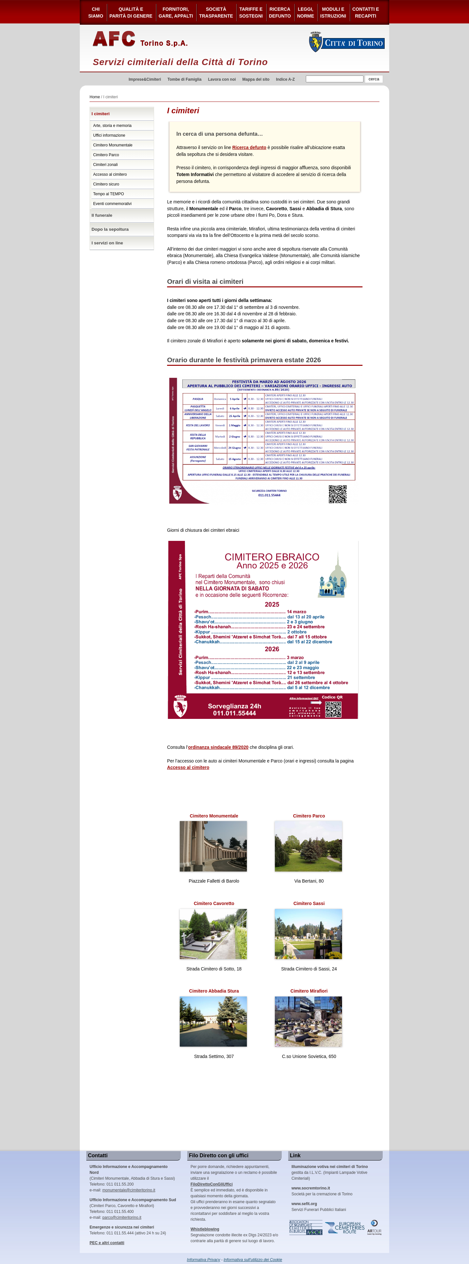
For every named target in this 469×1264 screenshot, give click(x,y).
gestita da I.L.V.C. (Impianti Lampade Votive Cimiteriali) (329, 1172)
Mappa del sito (255, 79)
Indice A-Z (285, 79)
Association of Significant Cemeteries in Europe (306, 1227)
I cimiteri (101, 113)
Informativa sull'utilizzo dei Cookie (253, 1259)
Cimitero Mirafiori (308, 1018)
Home (95, 97)
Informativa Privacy (203, 1259)
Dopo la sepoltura (110, 229)
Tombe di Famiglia (184, 79)
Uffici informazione (109, 135)
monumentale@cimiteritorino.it (128, 1190)
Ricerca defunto (280, 13)
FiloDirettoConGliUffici (212, 1184)
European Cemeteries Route (345, 1227)
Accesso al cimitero (110, 174)
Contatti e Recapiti (365, 13)
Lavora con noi (222, 79)
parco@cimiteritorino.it (121, 1217)
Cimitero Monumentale (113, 145)
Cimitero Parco (106, 155)
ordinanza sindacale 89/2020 (218, 747)
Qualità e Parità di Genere (130, 13)
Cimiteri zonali (105, 164)
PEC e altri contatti (107, 1243)
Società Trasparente (216, 13)
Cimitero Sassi (308, 930)
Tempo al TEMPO (108, 194)
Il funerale (102, 215)
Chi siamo (95, 13)
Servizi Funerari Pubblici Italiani (318, 1207)
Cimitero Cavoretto (213, 930)
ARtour (374, 1227)
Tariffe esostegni (251, 13)
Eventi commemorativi (112, 203)
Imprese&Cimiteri (145, 79)
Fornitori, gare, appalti (176, 13)
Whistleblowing (205, 1229)
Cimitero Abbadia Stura (213, 1018)
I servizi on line (107, 242)
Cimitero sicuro (106, 184)
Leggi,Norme (305, 13)
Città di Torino (347, 41)
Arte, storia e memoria (112, 125)
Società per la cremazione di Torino (321, 1191)
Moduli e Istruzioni (333, 13)
